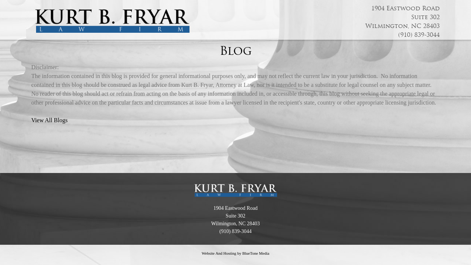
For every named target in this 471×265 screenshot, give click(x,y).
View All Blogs (49, 120)
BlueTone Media (255, 253)
